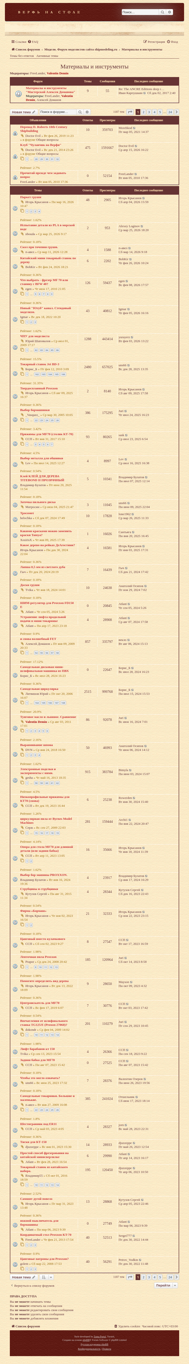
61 (52, 783)
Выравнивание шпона (36, 745)
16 (41, 833)
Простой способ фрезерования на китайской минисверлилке (44, 1155)
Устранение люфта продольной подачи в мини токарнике (43, 619)
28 (36, 159)
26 (57, 420)
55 (41, 652)
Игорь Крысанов (36, 202)
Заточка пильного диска (38, 502)
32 (57, 159)
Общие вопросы (47, 140)
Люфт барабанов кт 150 (37, 1049)
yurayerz (124, 337)
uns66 (122, 365)
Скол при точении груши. (39, 247)
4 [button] (154, 112)
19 (57, 833)
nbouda (30, 234)
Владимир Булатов (33, 485)
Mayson (124, 982)
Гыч (23, 572)
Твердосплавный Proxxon (39, 388)
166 (63, 374)
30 (47, 159)
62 (57, 783)
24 (47, 420)
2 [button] (143, 112)
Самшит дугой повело (36, 1199)
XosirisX (26, 540)
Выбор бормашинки (35, 410)
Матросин (32, 507)
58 (57, 652)
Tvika (29, 590)
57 (52, 652)
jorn (121, 1125)
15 (36, 833)
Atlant (29, 612)
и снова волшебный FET (38, 639)
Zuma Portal (100, 1336)
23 (41, 420)
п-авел (29, 252)
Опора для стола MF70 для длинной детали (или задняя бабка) (46, 849)
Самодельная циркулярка (39, 689)
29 (41, 159)
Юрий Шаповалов (37, 341)
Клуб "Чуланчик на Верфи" (41, 145)
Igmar (24, 317)
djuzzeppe (31, 1147)
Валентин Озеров (130, 1079)
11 (45, 967)
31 (52, 159)
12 (51, 967)
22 (36, 420)
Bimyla (123, 770)
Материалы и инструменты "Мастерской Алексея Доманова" (50, 90)
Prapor (29, 962)
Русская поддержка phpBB (94, 1344)
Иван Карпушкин (130, 93)
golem (24, 1264)
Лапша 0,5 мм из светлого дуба (42, 567)
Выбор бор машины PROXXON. (43, 875)
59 (41, 783)
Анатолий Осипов (131, 586)
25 (52, 420)
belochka (26, 518)
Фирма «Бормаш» (33, 911)
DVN (28, 750)
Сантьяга (125, 532)
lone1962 (125, 514)
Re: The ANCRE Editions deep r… (141, 89)
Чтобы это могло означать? (40, 1078)
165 (56, 374)
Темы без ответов (22, 56)
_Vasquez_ (32, 415)
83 (41, 350)
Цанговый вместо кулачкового (42, 939)
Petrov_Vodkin (128, 1260)
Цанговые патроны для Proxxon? (44, 1259)
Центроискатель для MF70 (40, 1003)
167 (56, 702)
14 (57, 1034)
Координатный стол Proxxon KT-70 (45, 1235)
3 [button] (149, 112)
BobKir (30, 267)
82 (36, 350)
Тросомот (27, 513)
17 (47, 833)
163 (43, 374)
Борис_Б (31, 369)
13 (56, 967)
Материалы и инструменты (95, 66)
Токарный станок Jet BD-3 (39, 364)
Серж (29, 827)
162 (37, 374)
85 (52, 350)
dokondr (30, 1029)
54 (36, 652)
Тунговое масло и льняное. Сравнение (48, 717)
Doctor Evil (33, 136)
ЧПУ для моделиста (34, 336)
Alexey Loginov (129, 226)
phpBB (85, 1340)
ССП (28, 439)
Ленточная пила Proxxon (38, 957)
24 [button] (170, 112)
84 (47, 350)
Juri (121, 411)
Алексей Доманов (49, 100)
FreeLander (37, 73)
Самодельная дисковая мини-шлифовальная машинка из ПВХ (44, 669)
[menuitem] (33, 41)
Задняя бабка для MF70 (37, 1060)
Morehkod (125, 128)
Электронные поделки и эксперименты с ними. (38, 771)
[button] (130, 112)
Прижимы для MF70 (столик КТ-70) (46, 434)
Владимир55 (34, 1175)
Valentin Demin (57, 73)
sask (121, 435)
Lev (28, 463)
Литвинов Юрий (36, 694)
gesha (29, 777)
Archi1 (123, 820)
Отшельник (126, 1097)
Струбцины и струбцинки (39, 889)
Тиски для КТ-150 (33, 1142)
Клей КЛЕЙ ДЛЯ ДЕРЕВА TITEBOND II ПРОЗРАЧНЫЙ (42, 478)
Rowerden (125, 798)
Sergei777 (125, 1235)
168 (63, 702)
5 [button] (160, 112)
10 (40, 967)
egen (28, 289)
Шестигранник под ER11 (38, 1124)
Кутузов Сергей (36, 894)
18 (52, 833)
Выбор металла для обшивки (41, 458)
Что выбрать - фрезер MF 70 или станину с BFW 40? (44, 282)
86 (57, 350)
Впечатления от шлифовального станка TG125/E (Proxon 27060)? (44, 1023)
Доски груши (30, 585)
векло (122, 640)
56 (47, 652)
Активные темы (47, 56)
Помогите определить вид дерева (44, 981)
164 (50, 374)
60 (47, 783)
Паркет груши (30, 197)
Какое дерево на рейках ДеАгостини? (47, 545)
